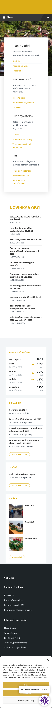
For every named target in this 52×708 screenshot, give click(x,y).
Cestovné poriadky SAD (14, 605)
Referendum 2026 (17, 409)
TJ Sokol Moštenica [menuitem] (21, 170)
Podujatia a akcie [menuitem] (20, 65)
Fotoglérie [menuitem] (17, 70)
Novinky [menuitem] (16, 61)
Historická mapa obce (13, 600)
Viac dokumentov (19, 454)
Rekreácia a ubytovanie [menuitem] (23, 102)
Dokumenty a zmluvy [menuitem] (22, 139)
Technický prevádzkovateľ (15, 642)
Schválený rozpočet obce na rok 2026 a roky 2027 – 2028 (26, 318)
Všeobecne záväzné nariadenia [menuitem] (21, 145)
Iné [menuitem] (14, 155)
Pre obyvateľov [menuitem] (22, 116)
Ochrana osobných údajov (15, 647)
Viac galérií (17, 557)
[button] (47, 659)
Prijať (26, 685)
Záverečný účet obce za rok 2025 (26, 239)
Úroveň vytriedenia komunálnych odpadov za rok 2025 (24, 251)
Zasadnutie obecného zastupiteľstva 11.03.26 (21, 229)
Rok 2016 (29, 505)
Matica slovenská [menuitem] (20, 175)
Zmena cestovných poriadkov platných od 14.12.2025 (24, 275)
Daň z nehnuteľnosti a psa (22, 474)
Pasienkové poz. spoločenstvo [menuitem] (20, 182)
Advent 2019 (31, 538)
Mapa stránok (10, 628)
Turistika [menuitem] (16, 107)
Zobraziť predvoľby (26, 700)
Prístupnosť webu (12, 638)
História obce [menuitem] (18, 97)
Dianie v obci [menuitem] (21, 46)
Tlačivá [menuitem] (15, 134)
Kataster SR (9, 595)
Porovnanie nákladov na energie (18, 610)
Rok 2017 (29, 522)
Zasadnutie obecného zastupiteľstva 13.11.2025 (22, 307)
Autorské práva (10, 633)
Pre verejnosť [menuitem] (21, 79)
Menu (26, 17)
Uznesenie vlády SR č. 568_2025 (25, 297)
